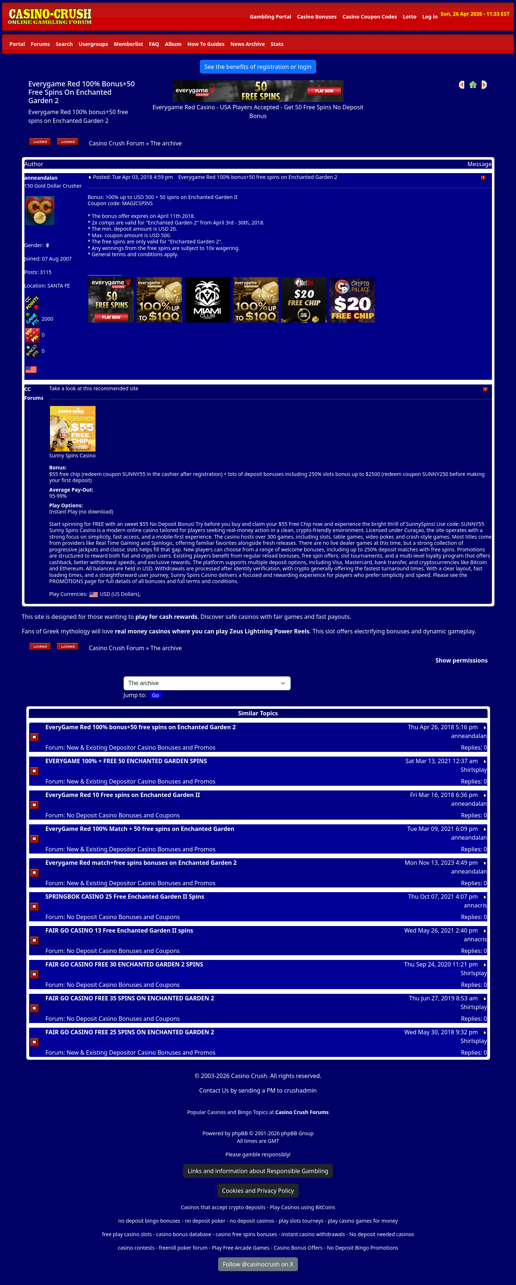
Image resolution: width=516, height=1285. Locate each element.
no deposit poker (205, 1220)
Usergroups (93, 43)
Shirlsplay (474, 770)
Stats (277, 43)
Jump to (134, 695)
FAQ (154, 43)
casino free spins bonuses (246, 1234)
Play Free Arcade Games (240, 1247)
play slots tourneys (301, 1220)
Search (64, 43)
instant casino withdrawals (314, 1234)
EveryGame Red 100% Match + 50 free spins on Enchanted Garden (140, 829)
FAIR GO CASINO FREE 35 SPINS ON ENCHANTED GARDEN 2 (130, 998)
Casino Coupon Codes (369, 16)
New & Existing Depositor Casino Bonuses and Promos (140, 747)
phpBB (240, 1133)
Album (173, 43)
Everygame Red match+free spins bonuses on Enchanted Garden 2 (141, 863)
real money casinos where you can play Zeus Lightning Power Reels (212, 631)
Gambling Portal (270, 16)
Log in (430, 16)
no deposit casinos (252, 1220)
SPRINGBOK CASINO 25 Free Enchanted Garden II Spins (125, 897)
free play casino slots (127, 1234)
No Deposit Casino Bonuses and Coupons (123, 815)
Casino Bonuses (317, 16)
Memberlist (128, 43)
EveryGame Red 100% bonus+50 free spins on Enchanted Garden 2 (141, 727)
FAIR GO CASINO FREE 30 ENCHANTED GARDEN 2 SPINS (124, 964)
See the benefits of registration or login (258, 67)
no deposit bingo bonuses (149, 1220)
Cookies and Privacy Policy (258, 1191)
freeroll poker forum (183, 1247)
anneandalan (41, 177)
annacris (475, 905)
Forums (40, 43)
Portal (17, 43)
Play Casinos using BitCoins (302, 1207)
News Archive (247, 43)
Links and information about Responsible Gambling (258, 1171)
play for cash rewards (166, 617)
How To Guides (206, 43)
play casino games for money (363, 1220)
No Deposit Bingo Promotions (362, 1247)
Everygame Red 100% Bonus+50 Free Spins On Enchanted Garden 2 (81, 92)
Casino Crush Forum (116, 143)
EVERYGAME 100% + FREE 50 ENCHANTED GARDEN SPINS (126, 761)
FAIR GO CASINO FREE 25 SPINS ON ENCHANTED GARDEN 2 (130, 1032)
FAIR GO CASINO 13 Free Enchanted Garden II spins (119, 930)
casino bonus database (183, 1234)
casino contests (136, 1247)
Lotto (409, 16)
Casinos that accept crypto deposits (223, 1207)
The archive (166, 143)
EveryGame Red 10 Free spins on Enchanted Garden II (123, 795)
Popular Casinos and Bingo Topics (227, 1112)
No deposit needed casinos (381, 1234)
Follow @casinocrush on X (258, 1264)
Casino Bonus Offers (298, 1247)
